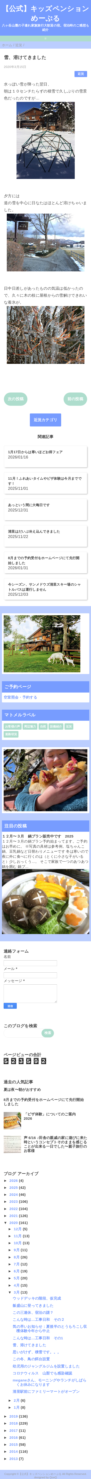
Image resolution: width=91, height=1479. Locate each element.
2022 (14, 1209)
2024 (14, 1194)
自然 (43, 726)
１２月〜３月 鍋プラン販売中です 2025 (38, 836)
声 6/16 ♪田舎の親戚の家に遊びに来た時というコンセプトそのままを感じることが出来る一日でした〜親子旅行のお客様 (55, 1144)
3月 (17, 1292)
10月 (18, 1243)
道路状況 (11, 734)
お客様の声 (12, 726)
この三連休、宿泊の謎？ (33, 1312)
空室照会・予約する (20, 697)
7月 (17, 1264)
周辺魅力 (30, 726)
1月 (17, 1407)
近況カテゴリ (46, 420)
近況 (81, 74)
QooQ (53, 1477)
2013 (14, 1459)
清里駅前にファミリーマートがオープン (46, 1391)
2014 (14, 1451)
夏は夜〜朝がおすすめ (22, 1089)
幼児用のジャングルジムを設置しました (46, 1366)
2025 (14, 1187)
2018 (14, 1423)
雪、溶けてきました (29, 1345)
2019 (14, 1416)
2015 (14, 1444)
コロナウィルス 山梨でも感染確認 (42, 1373)
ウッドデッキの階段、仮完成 (37, 1298)
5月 (17, 1278)
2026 (14, 1180)
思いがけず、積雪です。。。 (37, 1352)
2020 (14, 1223)
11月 (18, 1236)
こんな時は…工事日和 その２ (39, 1319)
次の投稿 (16, 399)
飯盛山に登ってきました (33, 1305)
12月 (18, 1229)
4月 (17, 1285)
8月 (17, 1257)
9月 (17, 1250)
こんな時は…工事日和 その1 (38, 1338)
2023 (14, 1201)
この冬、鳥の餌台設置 (31, 1359)
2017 (14, 1430)
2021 (14, 1216)
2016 (14, 1437)
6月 (17, 1271)
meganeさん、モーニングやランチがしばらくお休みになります (49, 1382)
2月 (17, 1400)
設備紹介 (56, 726)
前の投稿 (75, 399)
